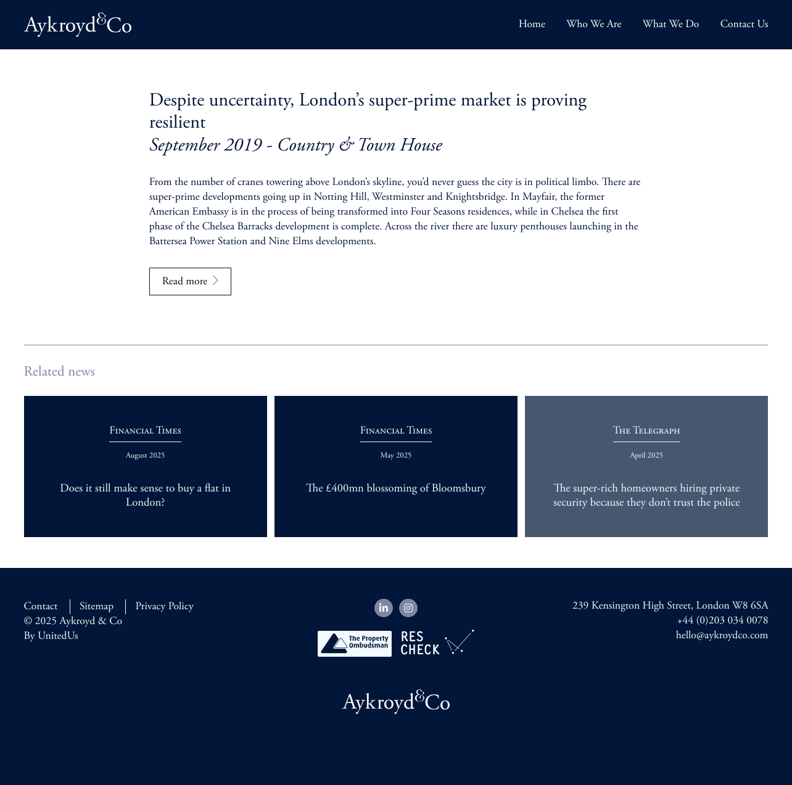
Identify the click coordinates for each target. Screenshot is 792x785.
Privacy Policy (164, 607)
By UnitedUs (51, 636)
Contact (41, 607)
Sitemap (96, 607)
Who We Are (593, 24)
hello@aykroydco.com (722, 636)
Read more (185, 282)
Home (532, 24)
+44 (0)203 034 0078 (723, 621)
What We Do (671, 24)
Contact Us (744, 24)
